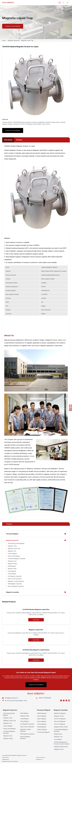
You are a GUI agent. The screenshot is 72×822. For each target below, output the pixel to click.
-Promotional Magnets (43, 732)
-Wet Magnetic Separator (27, 734)
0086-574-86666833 (45, 698)
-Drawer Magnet (7, 726)
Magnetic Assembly (12, 592)
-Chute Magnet (24, 721)
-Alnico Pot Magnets (59, 721)
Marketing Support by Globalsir (10, 761)
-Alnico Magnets (41, 721)
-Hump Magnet (24, 718)
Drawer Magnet (12, 553)
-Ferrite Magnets (41, 724)
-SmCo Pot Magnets (59, 724)
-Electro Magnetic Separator (25, 737)
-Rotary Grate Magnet (9, 728)
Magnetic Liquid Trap (27, 40)
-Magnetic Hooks (59, 716)
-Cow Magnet (58, 739)
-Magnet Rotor (58, 734)
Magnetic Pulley (12, 563)
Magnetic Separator (13, 40)
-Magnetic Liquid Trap (9, 720)
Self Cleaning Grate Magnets (16, 543)
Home (4, 40)
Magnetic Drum (12, 561)
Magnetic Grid (12, 551)
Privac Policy (5, 757)
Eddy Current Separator (15, 578)
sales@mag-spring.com (11, 698)
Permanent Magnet (12, 534)
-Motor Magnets (41, 718)
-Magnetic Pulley (8, 738)
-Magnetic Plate (24, 716)
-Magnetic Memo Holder (61, 727)
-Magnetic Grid (7, 723)
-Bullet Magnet (24, 713)
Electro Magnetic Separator (16, 586)
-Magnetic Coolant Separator (25, 730)
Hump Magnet (12, 571)
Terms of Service (40, 757)
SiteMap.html (5, 759)
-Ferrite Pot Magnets (60, 718)
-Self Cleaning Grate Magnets (9, 714)
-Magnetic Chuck (59, 749)
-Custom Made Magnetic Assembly (61, 730)
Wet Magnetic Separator (15, 583)
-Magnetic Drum (7, 736)
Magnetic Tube (12, 546)
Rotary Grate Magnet (14, 556)
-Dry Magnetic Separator (27, 724)
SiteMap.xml (39, 759)
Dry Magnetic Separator (15, 576)
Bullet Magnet (12, 566)
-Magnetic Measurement (61, 746)
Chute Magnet (12, 573)
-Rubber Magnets (42, 729)
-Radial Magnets (41, 727)
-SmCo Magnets (41, 716)
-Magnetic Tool (58, 736)
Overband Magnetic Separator (17, 558)
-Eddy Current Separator (27, 726)
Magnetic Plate (12, 568)
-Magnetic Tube (7, 718)
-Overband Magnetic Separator (9, 732)
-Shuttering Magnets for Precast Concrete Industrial (61, 743)
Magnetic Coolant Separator (16, 581)
